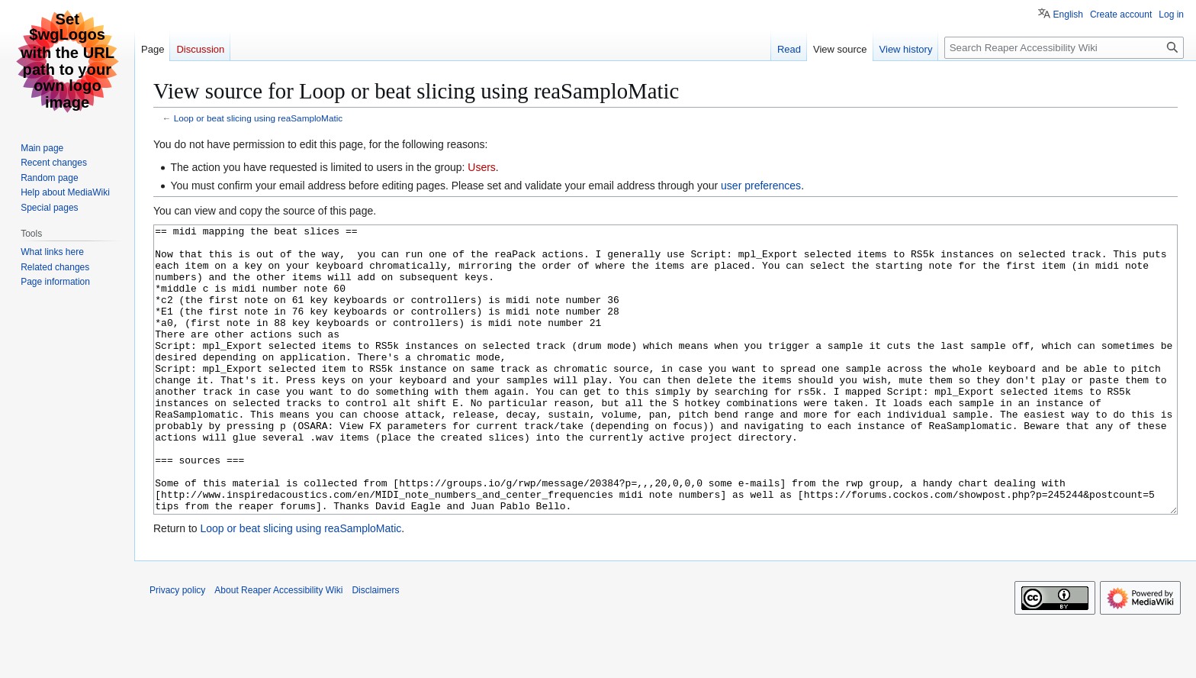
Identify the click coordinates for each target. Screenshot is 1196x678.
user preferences (761, 185)
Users (482, 167)
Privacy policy (177, 647)
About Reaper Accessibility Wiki (278, 647)
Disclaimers (375, 647)
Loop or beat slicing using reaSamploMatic (258, 118)
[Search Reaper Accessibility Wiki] (1064, 48)
